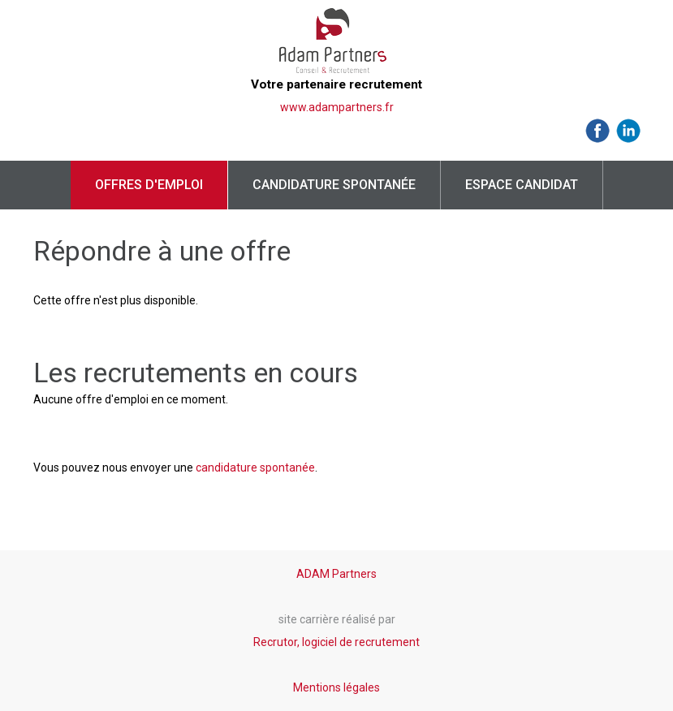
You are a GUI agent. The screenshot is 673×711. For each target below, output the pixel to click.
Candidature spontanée (334, 184)
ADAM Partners (336, 573)
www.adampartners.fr (337, 107)
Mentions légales (336, 687)
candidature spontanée (255, 467)
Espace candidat (521, 184)
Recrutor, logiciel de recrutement (336, 642)
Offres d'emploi (149, 184)
